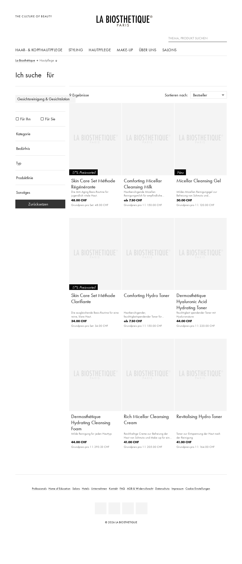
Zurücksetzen (40, 204)
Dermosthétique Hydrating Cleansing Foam (90, 422)
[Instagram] (141, 508)
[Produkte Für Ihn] (17, 118)
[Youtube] (128, 508)
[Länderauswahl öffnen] (200, 19)
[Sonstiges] (40, 192)
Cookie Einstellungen (197, 488)
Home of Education (59, 488)
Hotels (85, 488)
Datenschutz (162, 488)
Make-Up (125, 49)
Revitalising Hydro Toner (199, 416)
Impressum (178, 488)
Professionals (39, 488)
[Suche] (223, 37)
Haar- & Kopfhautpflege (39, 49)
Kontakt (113, 488)
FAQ (122, 488)
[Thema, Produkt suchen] (197, 38)
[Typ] (40, 163)
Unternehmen (99, 488)
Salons (169, 49)
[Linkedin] (100, 508)
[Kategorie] (40, 133)
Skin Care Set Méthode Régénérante (93, 184)
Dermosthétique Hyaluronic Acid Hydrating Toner (191, 301)
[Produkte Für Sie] (42, 118)
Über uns (147, 49)
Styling (75, 49)
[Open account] (211, 19)
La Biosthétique (25, 60)
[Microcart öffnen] (222, 19)
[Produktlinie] (40, 177)
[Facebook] (114, 508)
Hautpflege (100, 49)
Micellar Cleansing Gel (198, 181)
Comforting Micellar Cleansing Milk (143, 184)
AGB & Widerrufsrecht (140, 488)
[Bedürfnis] (40, 148)
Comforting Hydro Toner (146, 295)
